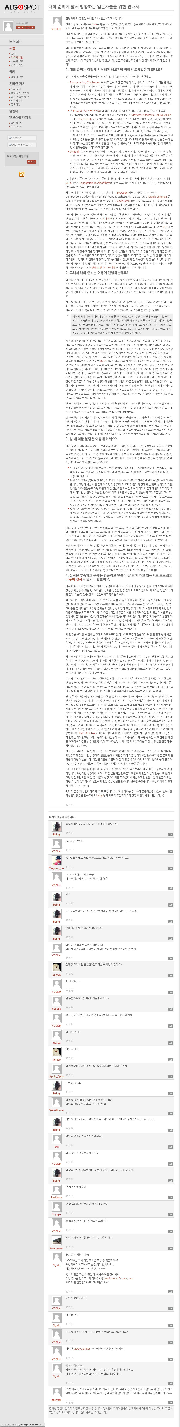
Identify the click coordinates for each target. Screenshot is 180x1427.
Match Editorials (157, 196)
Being (56, 834)
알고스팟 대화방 (20, 117)
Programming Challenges (85, 82)
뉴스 (13, 53)
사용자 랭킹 (17, 100)
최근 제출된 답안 (20, 97)
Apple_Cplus (56, 1076)
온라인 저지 (17, 84)
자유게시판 (17, 57)
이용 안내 (16, 126)
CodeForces (124, 201)
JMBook (74, 151)
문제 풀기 (16, 89)
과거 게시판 (17, 65)
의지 (165, 227)
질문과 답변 (17, 61)
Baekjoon (56, 1197)
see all (31, 161)
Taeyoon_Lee (57, 868)
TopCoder (123, 192)
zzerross (56, 1400)
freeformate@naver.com (118, 1278)
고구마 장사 (74, 579)
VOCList (56, 29)
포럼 (12, 48)
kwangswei (56, 1248)
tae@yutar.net (81, 1348)
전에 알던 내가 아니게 (103, 267)
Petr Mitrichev (87, 733)
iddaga (57, 1042)
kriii (57, 1146)
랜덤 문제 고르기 (20, 93)
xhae (94, 24)
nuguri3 (56, 1009)
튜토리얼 (15, 104)
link (170, 835)
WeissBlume (56, 1110)
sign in (20, 27)
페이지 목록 (17, 77)
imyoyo (56, 1214)
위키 (12, 72)
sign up (30, 27)
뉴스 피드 (15, 42)
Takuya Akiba (163, 115)
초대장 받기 (17, 123)
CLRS (69, 183)
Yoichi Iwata (85, 119)
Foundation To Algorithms (94, 183)
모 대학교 (107, 218)
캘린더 (13, 111)
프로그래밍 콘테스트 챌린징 (85, 111)
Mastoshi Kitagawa (142, 115)
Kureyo (56, 975)
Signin (56, 1265)
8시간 (103, 361)
